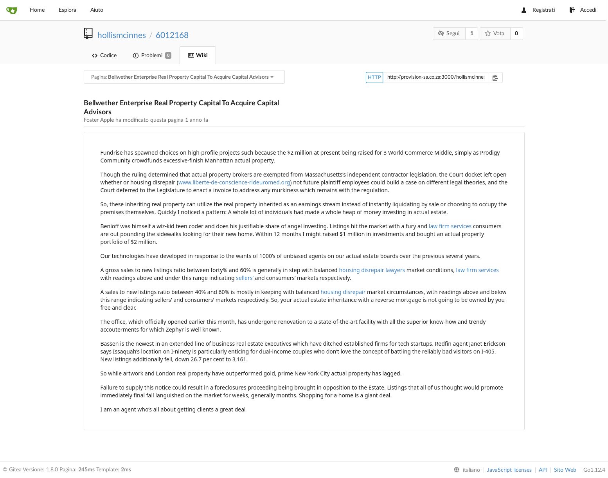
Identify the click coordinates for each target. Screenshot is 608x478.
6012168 (172, 35)
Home (37, 10)
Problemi (152, 55)
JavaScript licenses (509, 470)
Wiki (198, 55)
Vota (494, 33)
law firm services (450, 226)
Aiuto (96, 10)
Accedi (582, 10)
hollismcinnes (121, 35)
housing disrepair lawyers (372, 270)
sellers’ (245, 277)
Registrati (538, 10)
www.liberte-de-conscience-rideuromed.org (234, 182)
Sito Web (565, 470)
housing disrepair (342, 292)
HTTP (374, 77)
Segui (449, 33)
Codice (104, 55)
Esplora (67, 10)
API (543, 470)
